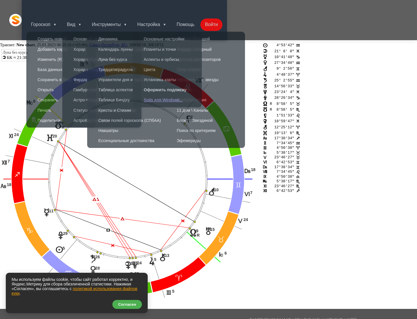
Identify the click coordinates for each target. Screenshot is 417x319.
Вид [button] (79, 7)
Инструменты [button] (115, 7)
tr (12, 270)
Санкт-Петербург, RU (108, 19)
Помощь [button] (197, 7)
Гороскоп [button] (47, 7)
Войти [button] (224, 7)
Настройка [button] (159, 7)
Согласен (127, 304)
